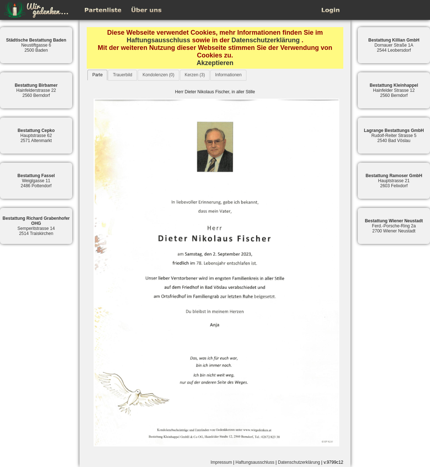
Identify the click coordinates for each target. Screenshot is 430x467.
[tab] (97, 75)
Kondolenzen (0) (158, 74)
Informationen (228, 74)
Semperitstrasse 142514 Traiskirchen (36, 226)
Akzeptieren (215, 63)
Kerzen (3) (195, 74)
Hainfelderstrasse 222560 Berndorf (36, 90)
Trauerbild (122, 74)
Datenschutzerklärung (266, 40)
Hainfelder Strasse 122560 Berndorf (394, 90)
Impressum (221, 462)
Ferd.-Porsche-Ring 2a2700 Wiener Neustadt (394, 226)
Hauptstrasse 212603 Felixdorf (394, 180)
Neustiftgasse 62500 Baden (36, 45)
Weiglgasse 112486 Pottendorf (36, 180)
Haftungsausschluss (158, 40)
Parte (97, 74)
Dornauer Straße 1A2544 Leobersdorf (393, 45)
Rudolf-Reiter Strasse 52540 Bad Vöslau (394, 135)
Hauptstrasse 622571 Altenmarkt (36, 135)
